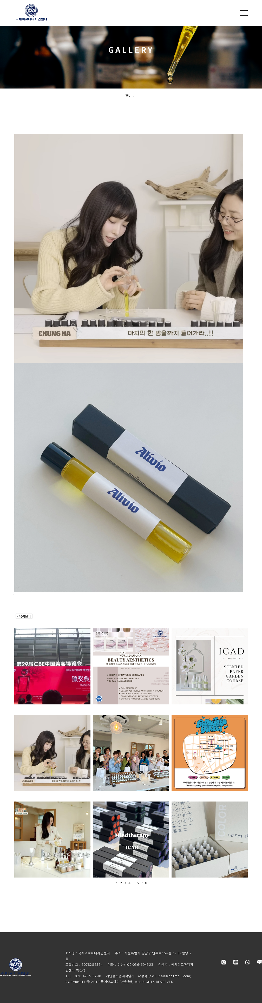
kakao (235, 962)
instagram (223, 962)
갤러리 (131, 96)
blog (259, 962)
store (247, 962)
